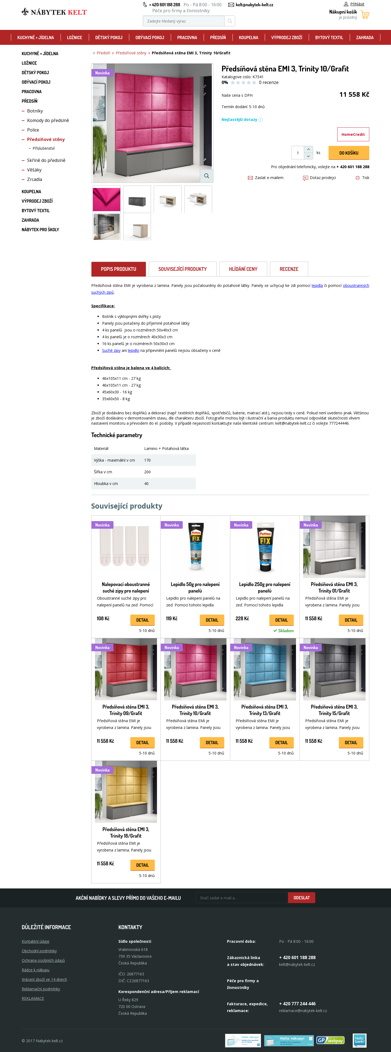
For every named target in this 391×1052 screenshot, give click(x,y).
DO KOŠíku (348, 153)
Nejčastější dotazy (242, 119)
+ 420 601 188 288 (164, 4)
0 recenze (269, 82)
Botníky (35, 111)
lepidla (317, 285)
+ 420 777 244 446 (297, 1004)
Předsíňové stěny (46, 139)
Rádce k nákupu (35, 969)
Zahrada (365, 37)
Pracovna (187, 37)
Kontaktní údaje (35, 941)
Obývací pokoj (149, 37)
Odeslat (302, 897)
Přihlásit (354, 4)
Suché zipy (111, 350)
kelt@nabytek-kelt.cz (254, 4)
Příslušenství (44, 148)
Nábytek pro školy (40, 229)
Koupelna (248, 37)
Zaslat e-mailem (265, 177)
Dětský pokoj (108, 37)
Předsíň (218, 37)
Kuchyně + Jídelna (35, 37)
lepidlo (133, 350)
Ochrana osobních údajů (43, 960)
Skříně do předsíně (46, 160)
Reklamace (33, 998)
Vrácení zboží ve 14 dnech (44, 979)
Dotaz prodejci (319, 177)
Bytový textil (329, 37)
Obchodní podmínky (39, 950)
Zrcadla (34, 179)
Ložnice (74, 37)
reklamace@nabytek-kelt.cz (303, 1010)
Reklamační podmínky (41, 988)
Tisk (362, 177)
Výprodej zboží (286, 37)
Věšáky (34, 170)
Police (33, 130)
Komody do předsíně (48, 120)
